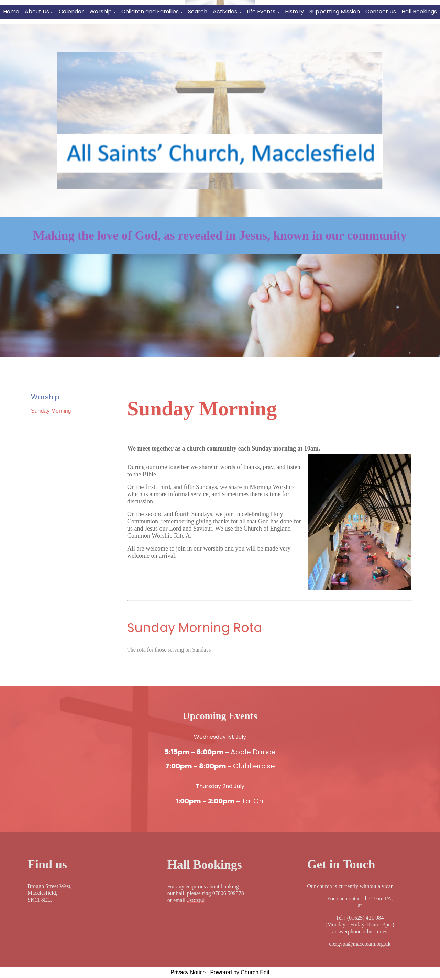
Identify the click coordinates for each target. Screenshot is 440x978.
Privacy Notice (188, 972)
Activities (225, 11)
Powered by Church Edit (240, 972)
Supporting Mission (334, 11)
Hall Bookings (419, 11)
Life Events (261, 11)
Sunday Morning (51, 411)
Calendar (71, 11)
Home (11, 11)
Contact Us (380, 11)
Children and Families (150, 11)
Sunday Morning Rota (194, 627)
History (294, 11)
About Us (37, 11)
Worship (100, 11)
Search (197, 11)
